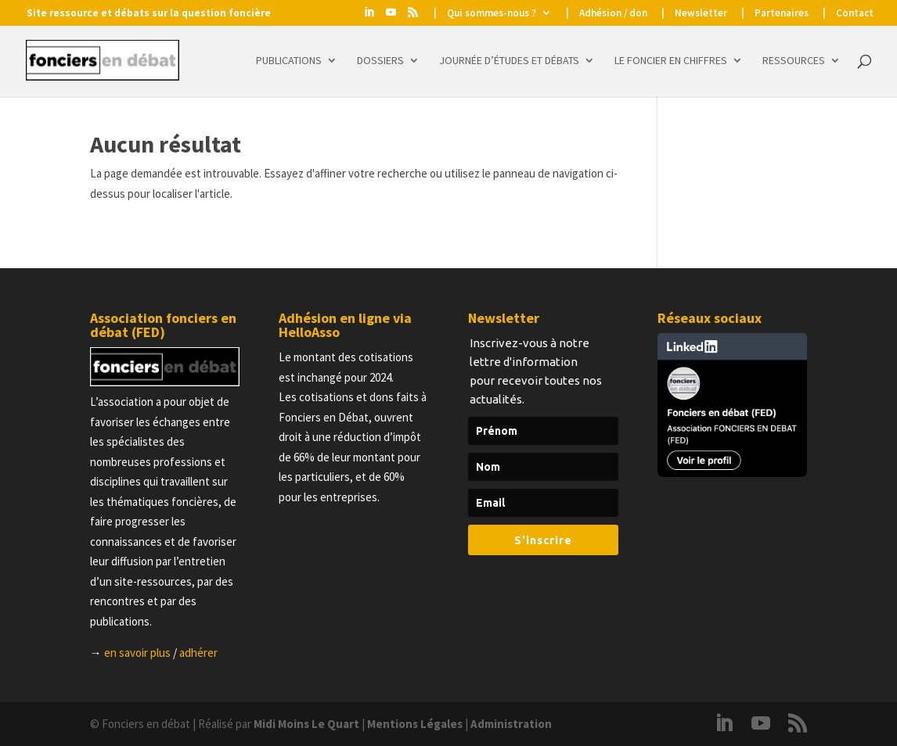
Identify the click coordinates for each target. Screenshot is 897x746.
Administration (511, 723)
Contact (855, 14)
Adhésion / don (613, 14)
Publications (289, 61)
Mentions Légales (415, 723)
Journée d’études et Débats (509, 61)
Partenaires (782, 14)
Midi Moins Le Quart (306, 723)
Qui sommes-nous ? (491, 14)
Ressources (793, 61)
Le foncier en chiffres (670, 61)
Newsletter (701, 14)
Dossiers (380, 61)
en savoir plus (137, 652)
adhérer (198, 652)
